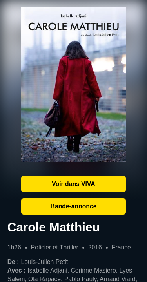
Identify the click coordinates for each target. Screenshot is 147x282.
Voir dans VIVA (73, 184)
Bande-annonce (74, 206)
